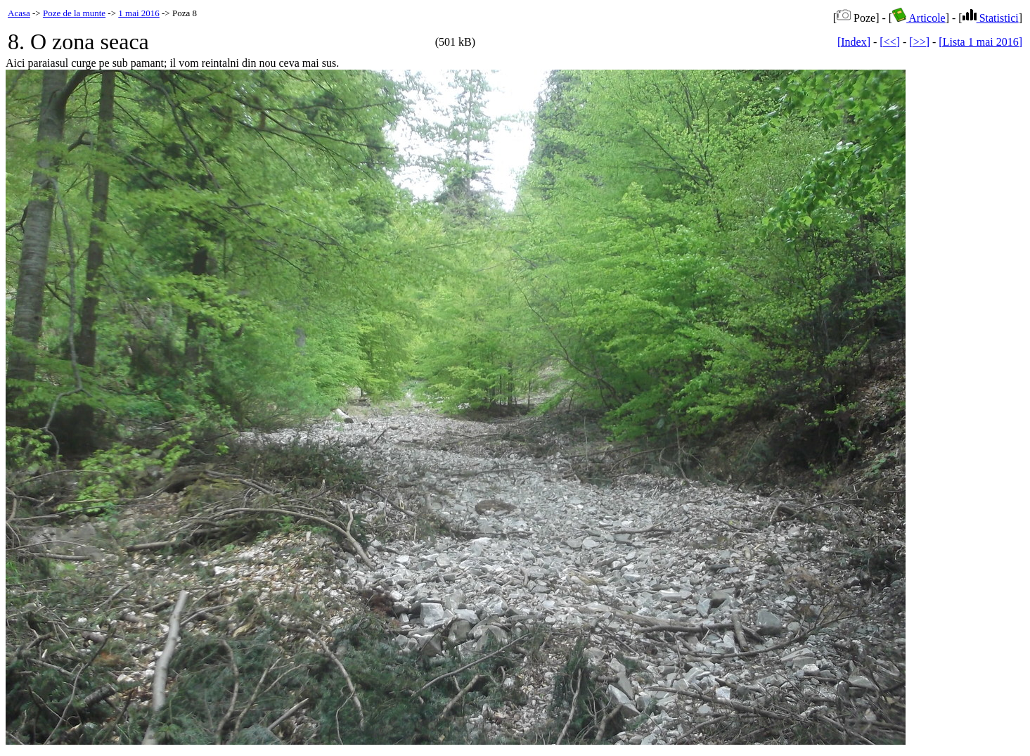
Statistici (991, 18)
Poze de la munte (74, 13)
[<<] (890, 42)
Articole (919, 18)
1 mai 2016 (139, 13)
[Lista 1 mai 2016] (980, 42)
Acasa (19, 13)
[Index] (853, 42)
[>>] (919, 42)
